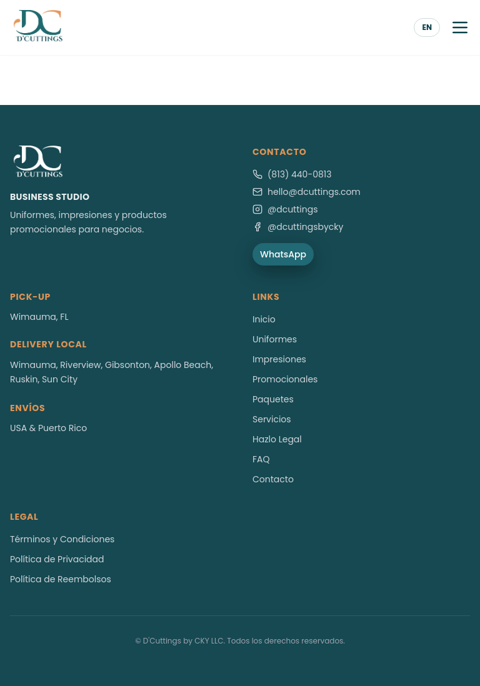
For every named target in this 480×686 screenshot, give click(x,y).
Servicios (271, 419)
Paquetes (273, 399)
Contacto (273, 479)
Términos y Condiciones (62, 539)
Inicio (264, 319)
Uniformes (274, 339)
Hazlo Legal (277, 439)
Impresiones (279, 359)
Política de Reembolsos (60, 579)
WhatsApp (283, 254)
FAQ (261, 459)
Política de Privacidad (57, 559)
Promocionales (285, 379)
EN (427, 27)
